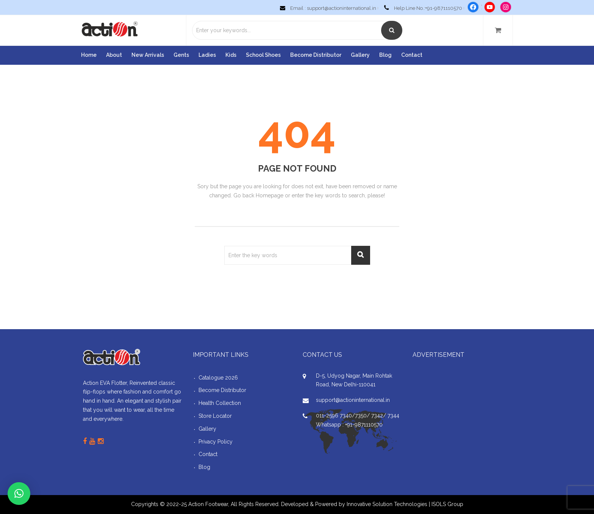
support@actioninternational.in (353, 400)
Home (89, 55)
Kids (230, 55)
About (114, 55)
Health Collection (220, 403)
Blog (385, 55)
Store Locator (215, 416)
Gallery (360, 55)
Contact (411, 55)
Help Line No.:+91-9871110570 (421, 8)
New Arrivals (147, 55)
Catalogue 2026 (218, 378)
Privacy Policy (216, 442)
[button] (19, 493)
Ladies (207, 55)
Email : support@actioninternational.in (326, 8)
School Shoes (263, 55)
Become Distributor (315, 55)
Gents (181, 55)
